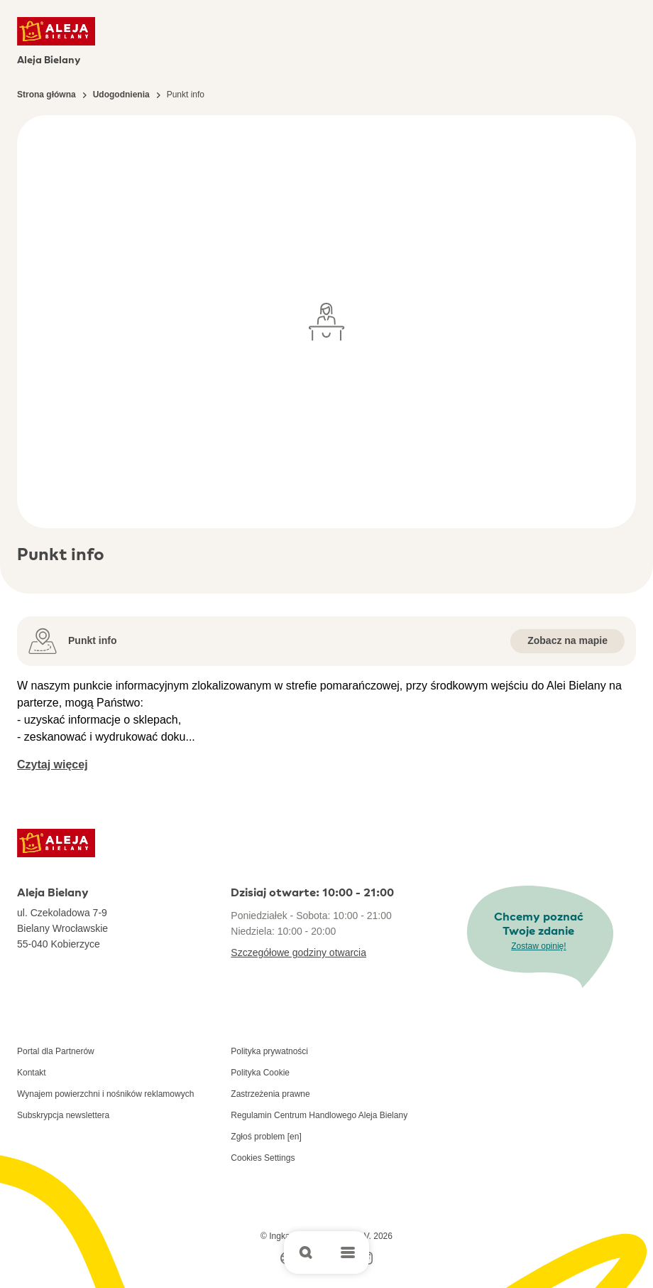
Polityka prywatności (269, 1051)
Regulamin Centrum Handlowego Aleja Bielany (319, 1115)
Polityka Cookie (260, 1073)
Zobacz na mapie (567, 640)
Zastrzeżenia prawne (270, 1094)
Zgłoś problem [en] (266, 1137)
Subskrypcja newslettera (63, 1115)
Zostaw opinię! (538, 946)
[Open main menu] (347, 1252)
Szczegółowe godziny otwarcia (298, 952)
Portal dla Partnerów (55, 1051)
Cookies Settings (263, 1158)
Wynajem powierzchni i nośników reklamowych (105, 1094)
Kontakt (31, 1073)
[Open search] (305, 1252)
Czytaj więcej (52, 764)
